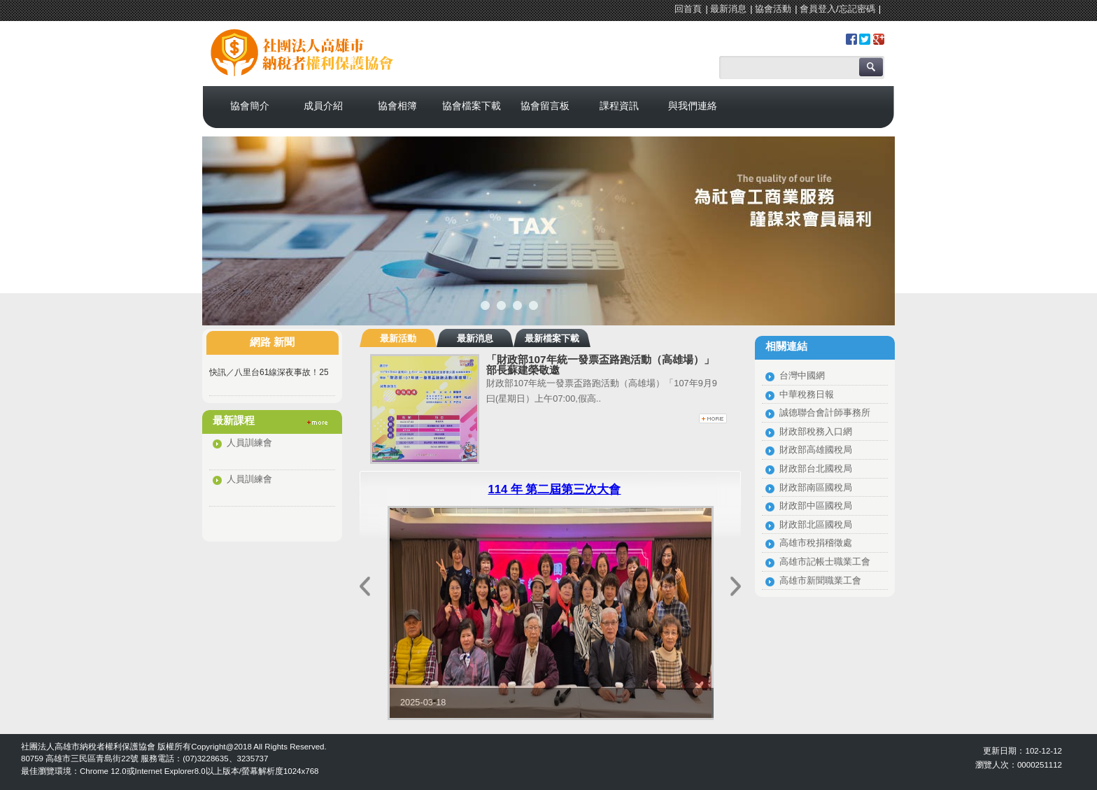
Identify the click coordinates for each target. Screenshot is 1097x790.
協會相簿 (397, 105)
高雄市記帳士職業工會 (824, 561)
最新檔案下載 (552, 338)
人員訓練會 (249, 442)
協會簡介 (249, 105)
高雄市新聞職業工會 (820, 580)
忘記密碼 (857, 8)
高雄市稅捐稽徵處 (815, 542)
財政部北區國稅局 (815, 524)
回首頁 (688, 8)
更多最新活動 (713, 418)
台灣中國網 (802, 375)
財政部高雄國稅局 (815, 449)
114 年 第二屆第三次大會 (554, 489)
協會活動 (773, 8)
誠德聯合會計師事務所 (824, 412)
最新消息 (728, 8)
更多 (317, 423)
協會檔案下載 (471, 105)
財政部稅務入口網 (815, 431)
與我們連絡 (692, 105)
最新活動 (398, 338)
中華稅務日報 (806, 394)
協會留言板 (545, 105)
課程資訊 (619, 105)
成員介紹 (323, 105)
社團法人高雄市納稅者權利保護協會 (324, 44)
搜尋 (871, 66)
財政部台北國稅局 (815, 468)
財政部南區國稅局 (815, 487)
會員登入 (818, 8)
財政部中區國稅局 (815, 505)
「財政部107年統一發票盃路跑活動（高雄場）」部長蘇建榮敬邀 (600, 364)
